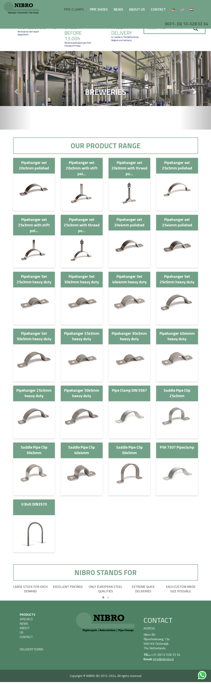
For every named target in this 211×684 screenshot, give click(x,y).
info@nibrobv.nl (163, 659)
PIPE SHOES (99, 9)
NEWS (118, 9)
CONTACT (158, 9)
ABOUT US (137, 9)
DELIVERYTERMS (31, 649)
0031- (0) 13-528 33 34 (186, 23)
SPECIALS (26, 619)
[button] (16, 90)
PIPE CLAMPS (74, 9)
